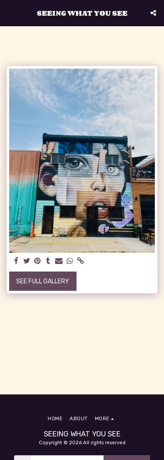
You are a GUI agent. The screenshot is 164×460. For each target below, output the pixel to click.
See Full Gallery (42, 281)
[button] (9, 12)
